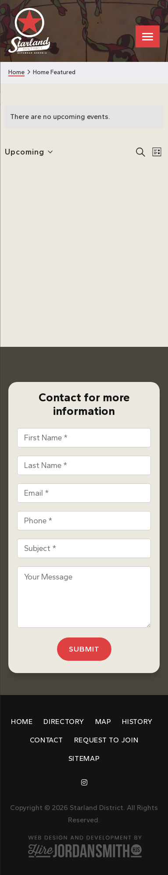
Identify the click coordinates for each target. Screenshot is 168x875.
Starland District (29, 31)
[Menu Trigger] (148, 36)
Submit (84, 649)
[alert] (84, 116)
